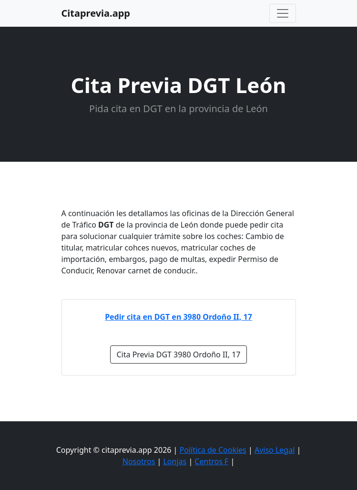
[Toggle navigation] (282, 13)
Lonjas (174, 461)
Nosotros (138, 461)
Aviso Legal (275, 450)
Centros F (211, 461)
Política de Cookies (213, 450)
